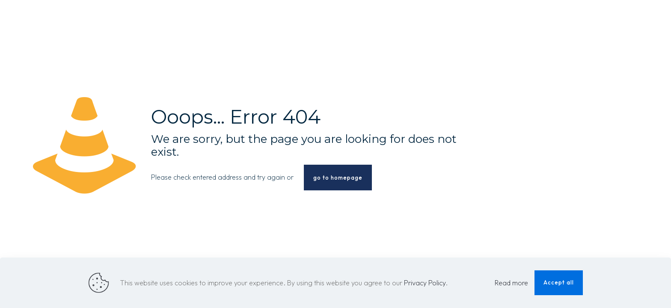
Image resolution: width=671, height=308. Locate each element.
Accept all (558, 282)
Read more (511, 282)
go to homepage (337, 177)
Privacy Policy (424, 282)
